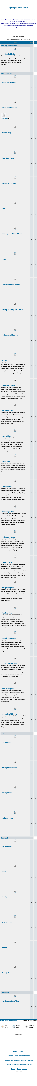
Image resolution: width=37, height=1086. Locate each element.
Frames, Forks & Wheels (11, 284)
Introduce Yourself (9, 107)
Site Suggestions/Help (10, 1001)
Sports (4, 897)
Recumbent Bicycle (9, 714)
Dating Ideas (7, 793)
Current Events (7, 846)
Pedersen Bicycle (8, 537)
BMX (3, 208)
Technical (5, 993)
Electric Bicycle (8, 689)
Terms (13, 1069)
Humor (4, 947)
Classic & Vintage (9, 183)
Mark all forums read (8, 1021)
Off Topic (5, 973)
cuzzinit (5, 118)
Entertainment (7, 922)
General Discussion (9, 82)
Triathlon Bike (7, 486)
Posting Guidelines (9, 46)
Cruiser (4, 360)
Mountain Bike (7, 411)
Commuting (6, 133)
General (4, 838)
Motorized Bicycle (9, 638)
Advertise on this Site (22, 1055)
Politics (4, 872)
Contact (10, 1055)
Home (15, 1051)
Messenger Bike (8, 512)
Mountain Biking (8, 158)
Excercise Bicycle (8, 385)
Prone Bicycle (7, 562)
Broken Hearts (7, 818)
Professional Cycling (10, 335)
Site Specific (6, 74)
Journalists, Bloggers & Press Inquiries (19, 1060)
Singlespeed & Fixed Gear (12, 234)
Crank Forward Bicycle (10, 663)
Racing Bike (6, 436)
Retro (4, 259)
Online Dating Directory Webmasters (19, 1064)
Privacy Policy (22, 1069)
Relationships (7, 742)
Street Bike (6, 461)
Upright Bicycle (8, 588)
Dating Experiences (9, 767)
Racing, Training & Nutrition (12, 310)
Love (3, 734)
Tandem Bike (7, 613)
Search (21, 1051)
